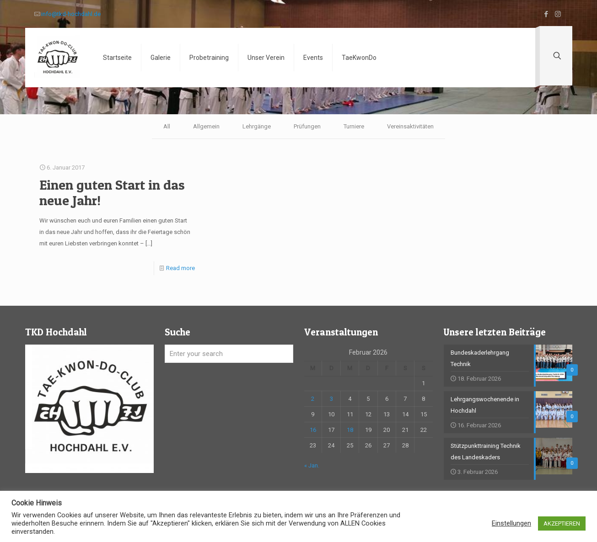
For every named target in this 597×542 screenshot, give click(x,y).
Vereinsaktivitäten (410, 126)
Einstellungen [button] (511, 523)
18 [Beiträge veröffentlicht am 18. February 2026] (350, 429)
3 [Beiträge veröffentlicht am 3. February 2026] (331, 398)
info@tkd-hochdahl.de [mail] (71, 14)
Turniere (354, 126)
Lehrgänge (256, 126)
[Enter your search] (229, 354)
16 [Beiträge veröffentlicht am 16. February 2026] (313, 429)
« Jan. (311, 465)
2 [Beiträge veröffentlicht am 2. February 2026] (312, 398)
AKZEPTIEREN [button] (561, 523)
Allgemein (206, 126)
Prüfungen (307, 126)
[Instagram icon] (557, 14)
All (166, 126)
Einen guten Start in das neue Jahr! (112, 192)
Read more (180, 268)
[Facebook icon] (546, 14)
